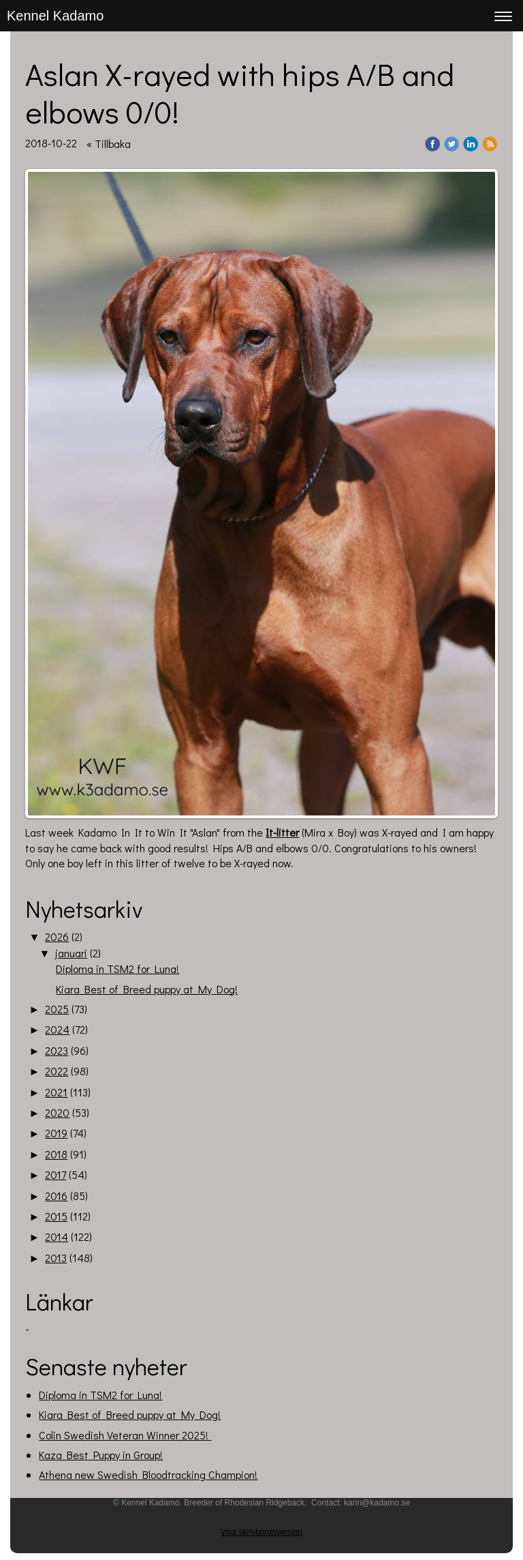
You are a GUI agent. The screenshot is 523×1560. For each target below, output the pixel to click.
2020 (57, 1112)
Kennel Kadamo (55, 15)
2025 (57, 1009)
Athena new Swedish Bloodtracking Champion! (148, 1474)
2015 (56, 1216)
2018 (56, 1154)
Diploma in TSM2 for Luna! (117, 968)
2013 (56, 1257)
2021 (56, 1092)
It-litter (282, 832)
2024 (57, 1029)
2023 (56, 1050)
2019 (56, 1133)
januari (71, 953)
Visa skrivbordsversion (261, 1532)
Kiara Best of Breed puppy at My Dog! (147, 989)
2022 (56, 1071)
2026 (57, 936)
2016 (56, 1195)
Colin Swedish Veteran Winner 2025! (125, 1435)
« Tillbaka (108, 143)
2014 (56, 1236)
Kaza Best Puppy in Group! (101, 1455)
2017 (55, 1174)
